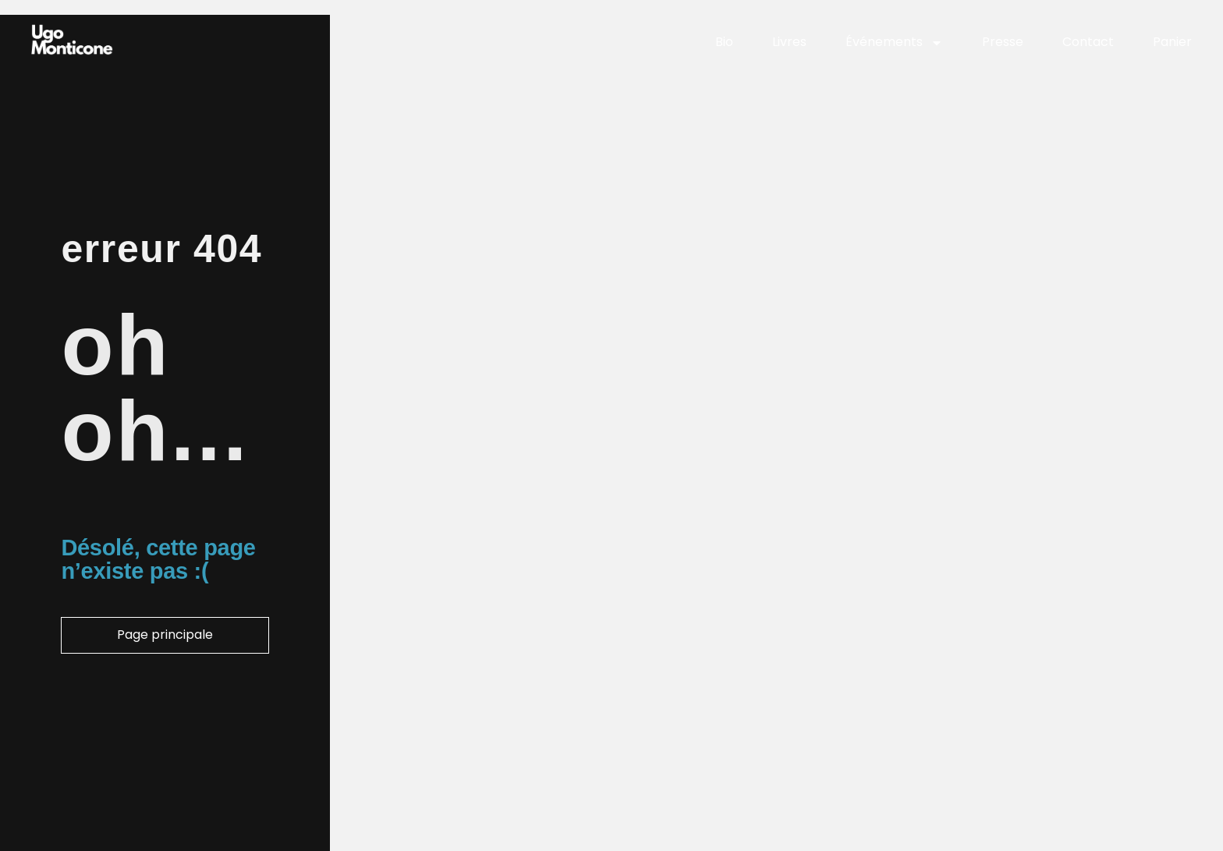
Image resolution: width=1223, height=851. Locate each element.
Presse (1002, 42)
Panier (1172, 42)
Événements (894, 42)
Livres (789, 42)
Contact (1088, 42)
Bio (724, 42)
